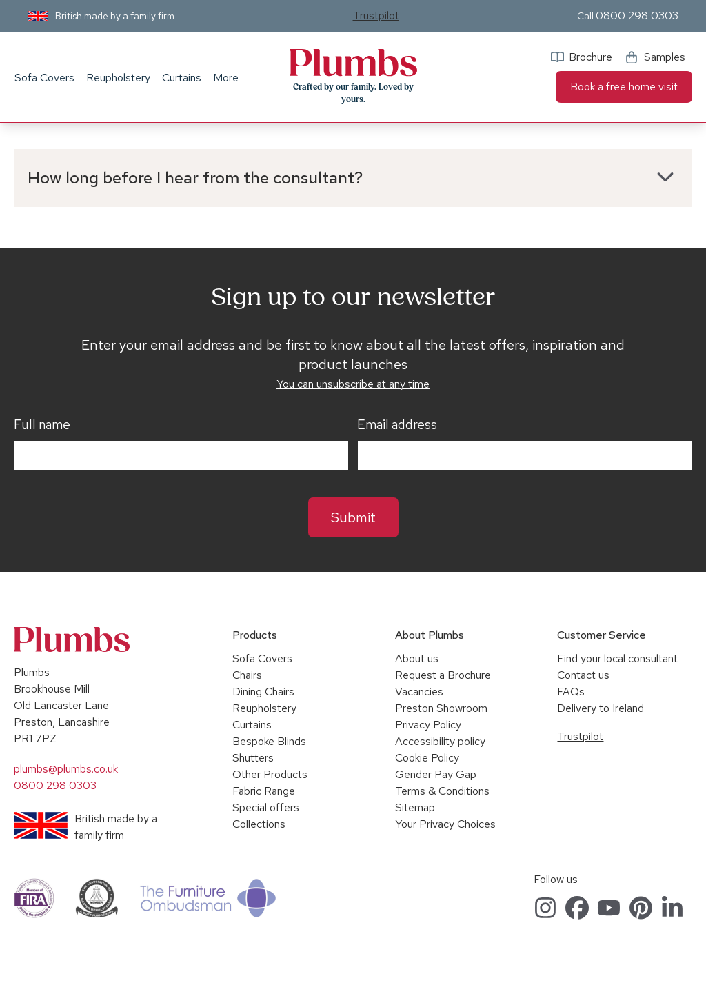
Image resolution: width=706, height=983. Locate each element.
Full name (42, 425)
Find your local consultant (617, 658)
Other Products (269, 774)
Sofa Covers (44, 77)
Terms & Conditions (442, 791)
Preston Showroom (441, 708)
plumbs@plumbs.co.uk (66, 769)
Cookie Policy (427, 758)
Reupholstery (118, 77)
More (226, 77)
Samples (664, 57)
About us (416, 658)
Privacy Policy (428, 724)
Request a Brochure (443, 675)
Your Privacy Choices (445, 824)
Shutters (253, 758)
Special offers (265, 807)
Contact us (583, 675)
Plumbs (353, 63)
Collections (258, 824)
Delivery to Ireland (600, 708)
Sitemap (415, 807)
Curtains (181, 77)
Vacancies (419, 691)
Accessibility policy (440, 741)
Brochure (590, 57)
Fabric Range (263, 791)
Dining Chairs (263, 691)
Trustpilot (376, 15)
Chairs (247, 675)
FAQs (571, 691)
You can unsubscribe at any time (353, 384)
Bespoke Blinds (269, 741)
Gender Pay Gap (435, 774)
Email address (397, 425)
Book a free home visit (624, 86)
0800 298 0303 (637, 15)
